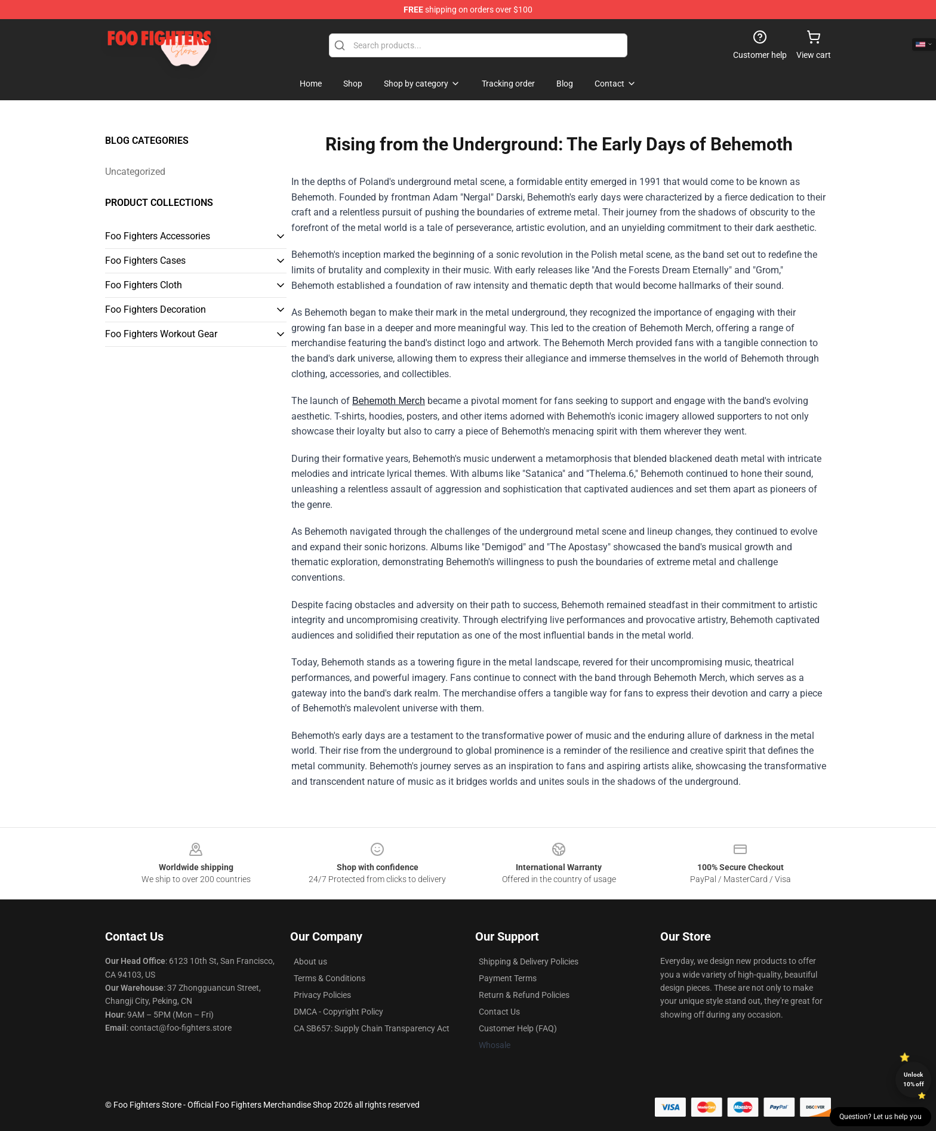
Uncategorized (135, 171)
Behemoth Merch (388, 401)
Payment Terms (508, 978)
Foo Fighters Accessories (157, 236)
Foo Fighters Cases (145, 260)
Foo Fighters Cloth (143, 285)
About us (310, 961)
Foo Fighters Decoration (155, 309)
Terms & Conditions (329, 978)
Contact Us (499, 1011)
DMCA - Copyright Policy (338, 1011)
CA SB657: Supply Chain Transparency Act (371, 1028)
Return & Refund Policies (524, 995)
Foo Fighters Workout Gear (161, 334)
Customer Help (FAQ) (518, 1028)
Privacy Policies (322, 995)
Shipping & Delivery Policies (528, 961)
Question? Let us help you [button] (880, 1116)
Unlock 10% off (913, 1079)
